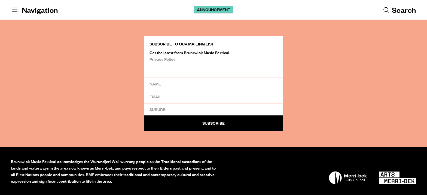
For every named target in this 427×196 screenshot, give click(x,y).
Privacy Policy (162, 59)
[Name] (213, 84)
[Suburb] (213, 109)
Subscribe (213, 123)
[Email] (213, 96)
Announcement (213, 9)
